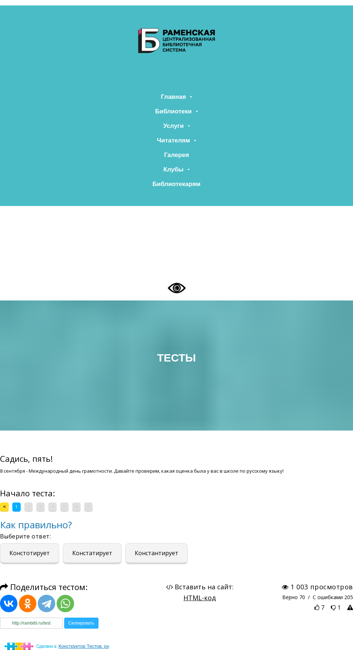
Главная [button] (174, 96)
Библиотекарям (176, 184)
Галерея (176, 155)
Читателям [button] (174, 140)
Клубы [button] (174, 169)
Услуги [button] (174, 125)
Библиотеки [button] (174, 111)
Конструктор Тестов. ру (83, 646)
